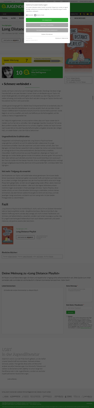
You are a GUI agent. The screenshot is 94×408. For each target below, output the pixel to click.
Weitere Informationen (47, 34)
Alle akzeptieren (47, 20)
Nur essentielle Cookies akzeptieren (47, 30)
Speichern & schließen (47, 25)
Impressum (58, 38)
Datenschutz (65, 38)
